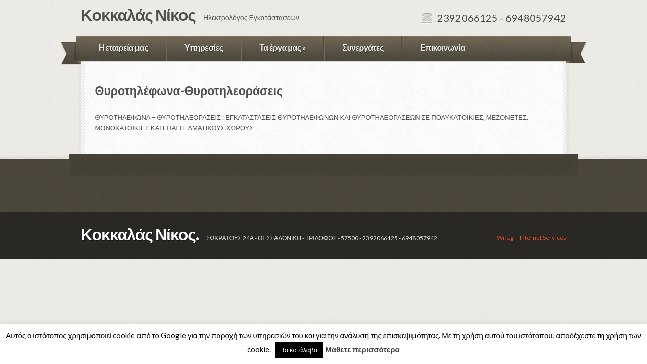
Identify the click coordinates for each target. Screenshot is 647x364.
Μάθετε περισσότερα (362, 349)
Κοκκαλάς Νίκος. (140, 234)
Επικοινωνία (442, 47)
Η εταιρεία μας (123, 47)
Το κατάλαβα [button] (299, 350)
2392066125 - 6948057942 (501, 18)
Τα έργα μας (282, 47)
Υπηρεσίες (203, 47)
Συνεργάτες (363, 47)
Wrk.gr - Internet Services (531, 237)
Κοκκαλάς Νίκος (138, 14)
